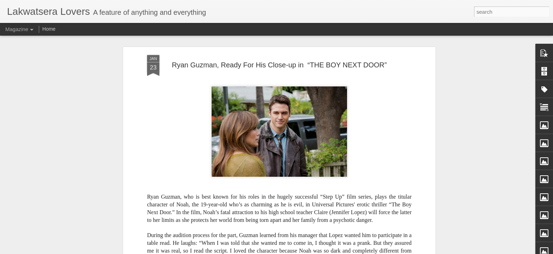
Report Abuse (329, 250)
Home (48, 29)
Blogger (308, 250)
